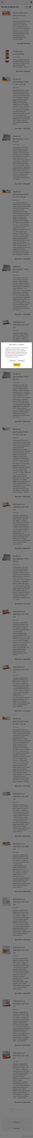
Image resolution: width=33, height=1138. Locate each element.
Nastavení (12, 360)
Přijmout (17, 365)
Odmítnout (21, 360)
